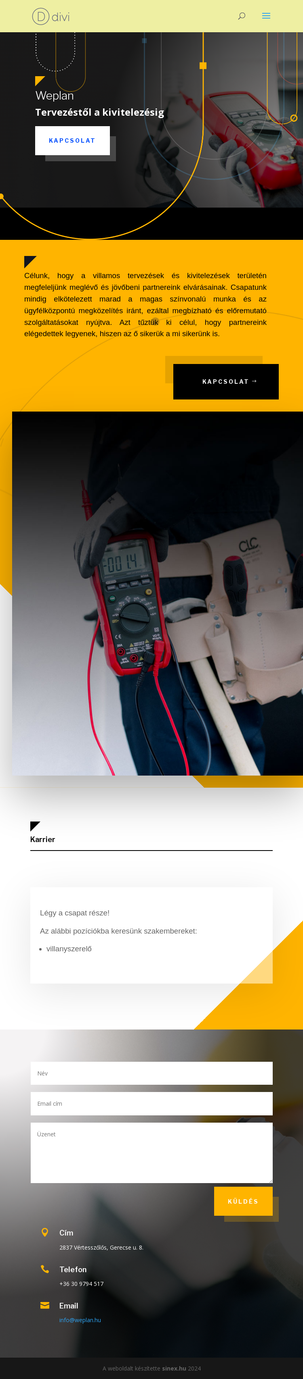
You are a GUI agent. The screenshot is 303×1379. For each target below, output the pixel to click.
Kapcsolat (72, 140)
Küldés (243, 1201)
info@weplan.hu (80, 1320)
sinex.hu (174, 1368)
